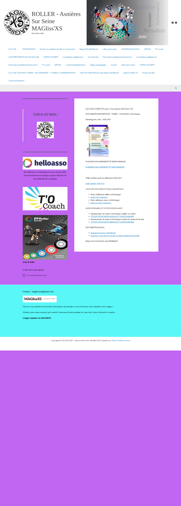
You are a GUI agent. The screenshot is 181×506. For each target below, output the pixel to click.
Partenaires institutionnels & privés (112, 57)
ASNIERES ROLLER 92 (124, 49)
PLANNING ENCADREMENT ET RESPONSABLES (105, 159)
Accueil (107, 65)
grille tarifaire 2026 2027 (95, 176)
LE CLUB (13, 49)
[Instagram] (176, 23)
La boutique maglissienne (70, 57)
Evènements (89, 57)
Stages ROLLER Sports (85, 49)
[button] (16, 49)
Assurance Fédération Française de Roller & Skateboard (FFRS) (116, 228)
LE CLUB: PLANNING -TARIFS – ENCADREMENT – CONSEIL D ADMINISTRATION (41, 73)
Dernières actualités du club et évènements (54, 49)
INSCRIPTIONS (27, 49)
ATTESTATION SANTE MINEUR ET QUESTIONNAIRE (112, 214)
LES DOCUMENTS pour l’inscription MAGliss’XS (97, 73)
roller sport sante (105, 49)
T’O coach (151, 49)
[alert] (45, 267)
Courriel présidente (162, 73)
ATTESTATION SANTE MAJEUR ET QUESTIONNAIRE (112, 208)
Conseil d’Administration (72, 65)
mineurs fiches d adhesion (101, 195)
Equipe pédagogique (93, 65)
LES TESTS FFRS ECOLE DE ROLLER (23, 57)
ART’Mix (140, 49)
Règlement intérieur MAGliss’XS (104, 225)
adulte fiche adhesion (99, 189)
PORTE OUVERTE (49, 57)
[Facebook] (173, 23)
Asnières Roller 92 (127, 73)
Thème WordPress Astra (121, 333)
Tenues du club (144, 73)
